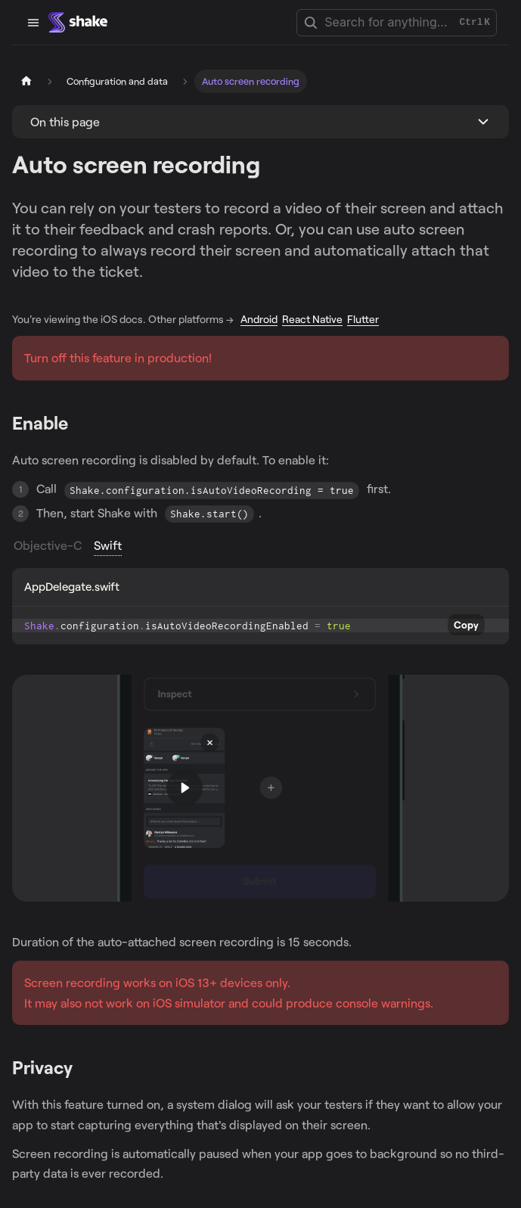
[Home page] (26, 81)
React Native (312, 318)
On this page (65, 121)
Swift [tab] (108, 545)
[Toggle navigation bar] (33, 23)
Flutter (363, 318)
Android (259, 318)
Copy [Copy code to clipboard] (466, 625)
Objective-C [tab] (48, 545)
